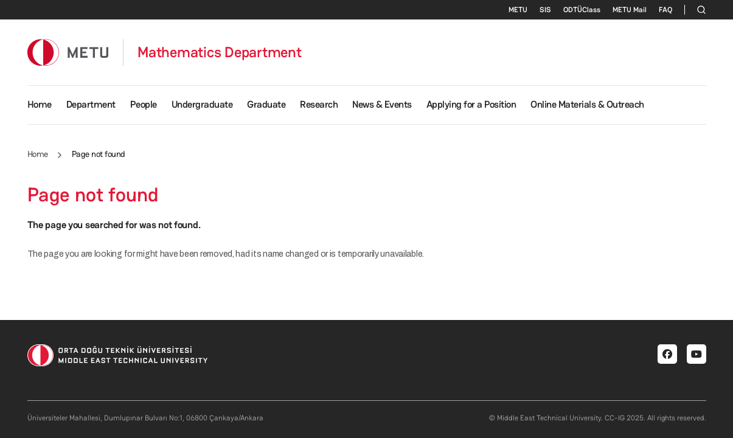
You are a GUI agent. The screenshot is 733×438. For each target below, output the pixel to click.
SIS (545, 10)
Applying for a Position (471, 104)
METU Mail (630, 10)
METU (518, 10)
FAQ (665, 10)
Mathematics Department (219, 52)
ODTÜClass (581, 10)
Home (39, 104)
